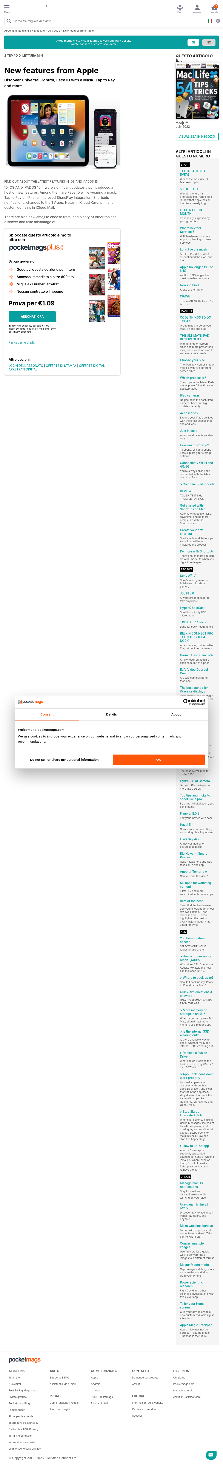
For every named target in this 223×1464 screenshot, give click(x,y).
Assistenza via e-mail (62, 1384)
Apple (94, 1377)
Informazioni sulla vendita (147, 1402)
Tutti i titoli (15, 1377)
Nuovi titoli (15, 1384)
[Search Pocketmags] (9, 21)
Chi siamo (179, 1377)
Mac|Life (39, 30)
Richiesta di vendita (144, 1409)
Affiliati (136, 1384)
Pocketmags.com (183, 1384)
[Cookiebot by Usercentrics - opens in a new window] (186, 702)
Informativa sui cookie (22, 1442)
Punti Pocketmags (102, 1397)
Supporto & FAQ (59, 1377)
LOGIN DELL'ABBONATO (26, 365)
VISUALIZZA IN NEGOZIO (196, 136)
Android (95, 1384)
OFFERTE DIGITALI (92, 365)
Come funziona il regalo (64, 1402)
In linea (95, 1390)
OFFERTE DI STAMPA (61, 365)
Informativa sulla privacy (23, 1422)
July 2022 (54, 30)
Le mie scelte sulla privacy (25, 1448)
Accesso (137, 1415)
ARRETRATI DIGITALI (23, 369)
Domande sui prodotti (145, 1377)
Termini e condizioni (21, 1435)
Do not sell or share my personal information (64, 759)
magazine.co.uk (183, 1390)
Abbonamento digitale (17, 30)
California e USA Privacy (23, 1429)
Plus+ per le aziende (21, 1416)
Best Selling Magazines (23, 1390)
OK (158, 759)
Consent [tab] (47, 714)
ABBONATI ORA (32, 316)
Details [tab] (111, 714)
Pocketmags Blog (19, 1403)
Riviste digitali (99, 1403)
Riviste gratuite (18, 1397)
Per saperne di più (22, 342)
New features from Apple (78, 30)
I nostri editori (17, 1409)
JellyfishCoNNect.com (187, 1397)
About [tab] (176, 714)
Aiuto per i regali (59, 1409)
